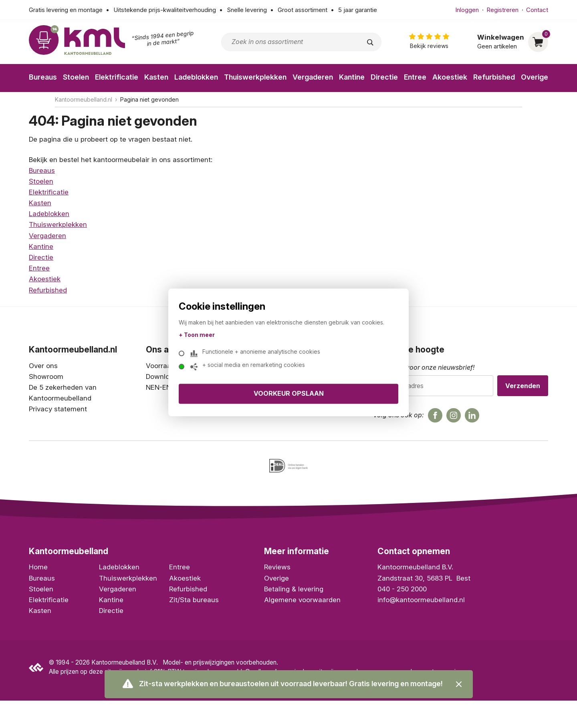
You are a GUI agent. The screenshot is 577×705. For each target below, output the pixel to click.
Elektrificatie (116, 77)
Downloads (163, 377)
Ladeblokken (196, 77)
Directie (384, 77)
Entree (415, 77)
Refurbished (494, 77)
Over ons (43, 366)
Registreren (502, 10)
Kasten (156, 77)
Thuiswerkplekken (255, 77)
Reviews (277, 572)
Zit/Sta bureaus (194, 604)
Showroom (46, 377)
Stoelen (76, 77)
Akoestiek (449, 77)
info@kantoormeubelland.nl (421, 604)
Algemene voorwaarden (302, 604)
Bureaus (43, 77)
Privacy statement (58, 409)
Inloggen (467, 10)
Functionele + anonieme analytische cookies (259, 353)
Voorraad (160, 366)
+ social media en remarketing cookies (251, 367)
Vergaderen (313, 77)
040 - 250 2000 (402, 593)
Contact (537, 10)
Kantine (352, 77)
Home (38, 572)
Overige (534, 77)
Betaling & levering (293, 593)
